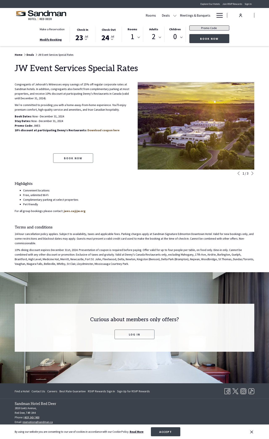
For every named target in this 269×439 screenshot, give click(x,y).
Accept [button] (165, 432)
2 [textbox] (154, 36)
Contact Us (38, 391)
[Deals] (126, 15)
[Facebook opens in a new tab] (227, 390)
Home (18, 55)
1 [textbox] (132, 36)
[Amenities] (199, 15)
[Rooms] (111, 15)
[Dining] (181, 15)
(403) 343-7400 (31, 417)
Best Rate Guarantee (72, 391)
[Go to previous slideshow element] (238, 173)
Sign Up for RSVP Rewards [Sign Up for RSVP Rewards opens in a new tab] (133, 392)
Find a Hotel (22, 391)
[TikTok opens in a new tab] (251, 390)
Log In (134, 334)
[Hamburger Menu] (218, 15)
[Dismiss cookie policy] (251, 431)
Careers (52, 391)
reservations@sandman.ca (37, 422)
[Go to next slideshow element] (252, 173)
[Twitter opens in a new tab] (235, 390)
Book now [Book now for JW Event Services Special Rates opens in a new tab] (73, 158)
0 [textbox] (175, 36)
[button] (82, 34)
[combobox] (132, 37)
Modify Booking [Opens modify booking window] (51, 39)
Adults (153, 29)
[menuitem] (22, 391)
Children (175, 29)
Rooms (132, 29)
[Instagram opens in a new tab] (243, 390)
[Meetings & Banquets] (155, 15)
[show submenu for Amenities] (211, 15)
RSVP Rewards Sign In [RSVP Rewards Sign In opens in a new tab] (101, 392)
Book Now (214, 39)
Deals (30, 55)
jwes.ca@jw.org (75, 211)
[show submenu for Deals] (135, 15)
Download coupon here (103, 130)
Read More (137, 432)
